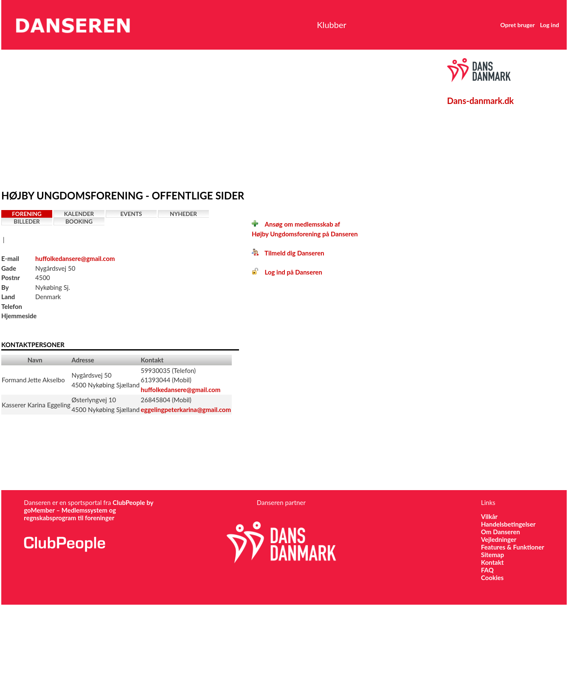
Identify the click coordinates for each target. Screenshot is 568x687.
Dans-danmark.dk (480, 100)
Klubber (331, 25)
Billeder (26, 221)
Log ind (549, 24)
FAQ (487, 570)
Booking (79, 221)
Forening (27, 213)
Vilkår (489, 516)
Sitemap (492, 554)
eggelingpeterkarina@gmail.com (186, 409)
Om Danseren (500, 532)
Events (131, 213)
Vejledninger (498, 539)
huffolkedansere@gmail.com (75, 258)
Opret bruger (518, 24)
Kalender (79, 213)
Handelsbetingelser (508, 524)
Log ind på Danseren (287, 272)
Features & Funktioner (512, 547)
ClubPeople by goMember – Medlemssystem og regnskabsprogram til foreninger (88, 510)
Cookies (492, 577)
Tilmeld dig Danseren (288, 253)
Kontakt (492, 562)
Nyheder (183, 213)
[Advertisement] (163, 117)
